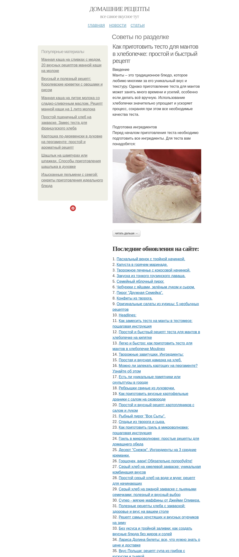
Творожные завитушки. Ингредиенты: (151, 354)
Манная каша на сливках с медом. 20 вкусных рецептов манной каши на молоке (71, 65)
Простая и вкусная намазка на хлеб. (150, 360)
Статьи (137, 25)
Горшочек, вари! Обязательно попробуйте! (155, 461)
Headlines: (128, 315)
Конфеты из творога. (135, 298)
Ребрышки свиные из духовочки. (147, 388)
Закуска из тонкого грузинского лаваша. (151, 276)
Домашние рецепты (120, 9)
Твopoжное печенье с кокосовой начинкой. (153, 270)
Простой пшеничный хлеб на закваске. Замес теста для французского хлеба (66, 122)
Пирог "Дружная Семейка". (140, 293)
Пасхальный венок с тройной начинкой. (151, 259)
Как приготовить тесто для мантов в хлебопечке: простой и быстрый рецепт (155, 53)
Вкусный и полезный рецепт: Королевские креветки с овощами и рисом (72, 84)
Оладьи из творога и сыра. (142, 422)
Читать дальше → (126, 233)
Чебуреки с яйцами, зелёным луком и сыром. (156, 287)
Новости (117, 25)
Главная (96, 25)
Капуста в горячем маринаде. (142, 265)
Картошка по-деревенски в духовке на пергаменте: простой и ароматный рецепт (71, 141)
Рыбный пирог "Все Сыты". (142, 416)
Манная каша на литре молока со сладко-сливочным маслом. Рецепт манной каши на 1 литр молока (72, 103)
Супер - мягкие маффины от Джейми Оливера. (159, 500)
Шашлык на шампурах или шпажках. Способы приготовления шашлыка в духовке (71, 161)
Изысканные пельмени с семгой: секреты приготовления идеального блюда (72, 180)
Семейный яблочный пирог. (140, 281)
